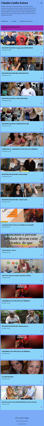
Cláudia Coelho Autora (14, 2)
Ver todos (4, 29)
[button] (41, 53)
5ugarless (26, 420)
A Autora (13, 21)
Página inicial (4, 21)
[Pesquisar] (38, 3)
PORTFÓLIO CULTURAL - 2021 (26, 21)
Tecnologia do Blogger (22, 418)
